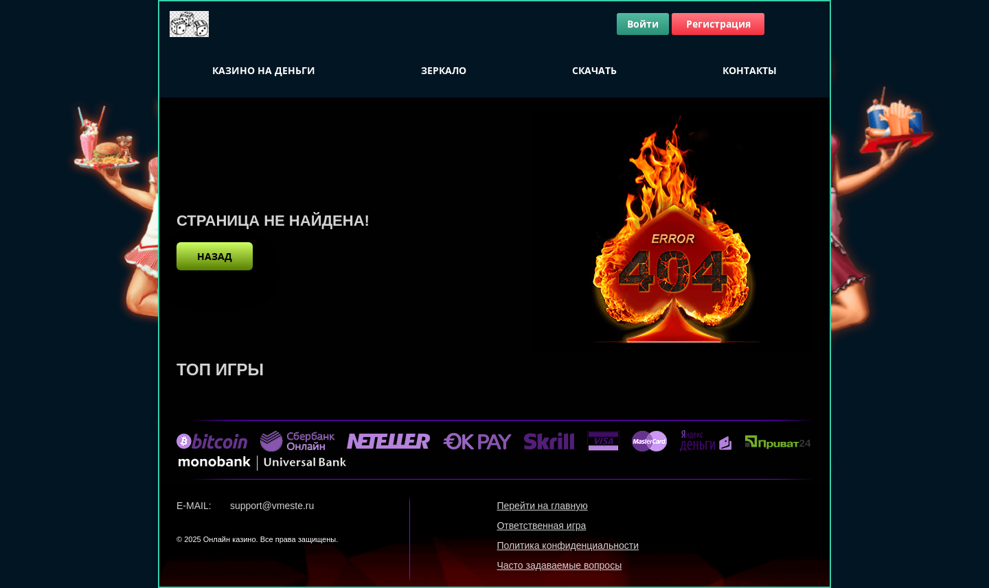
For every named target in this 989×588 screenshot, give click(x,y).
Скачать (594, 70)
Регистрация (718, 23)
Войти (643, 23)
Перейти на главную (542, 505)
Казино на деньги (263, 70)
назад (214, 256)
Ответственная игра (541, 525)
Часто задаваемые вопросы (559, 565)
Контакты (750, 70)
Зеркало (443, 70)
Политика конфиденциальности (568, 545)
